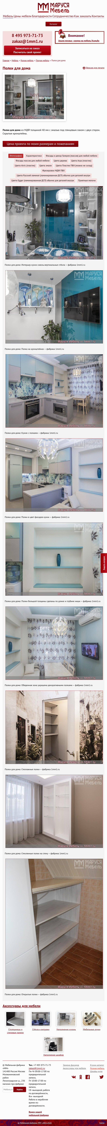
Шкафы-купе (96, 1071)
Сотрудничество (63, 16)
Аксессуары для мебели (21, 1006)
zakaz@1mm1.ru (37, 1068)
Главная (6, 60)
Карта (101, 1123)
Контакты (98, 16)
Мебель (8, 16)
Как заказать (82, 16)
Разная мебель (27, 60)
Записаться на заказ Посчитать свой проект (27, 50)
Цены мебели (22, 16)
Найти (20, 1089)
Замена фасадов (71, 1065)
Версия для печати (95, 67)
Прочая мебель (42, 60)
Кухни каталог (97, 1065)
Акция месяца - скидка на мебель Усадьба (78, 40)
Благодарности (42, 16)
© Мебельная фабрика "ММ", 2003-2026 (35, 1123)
